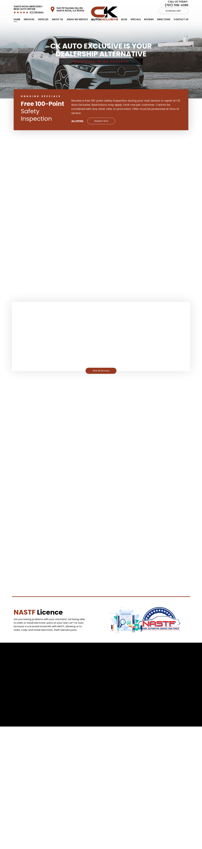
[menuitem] (17, 16)
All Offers (77, 118)
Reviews (149, 17)
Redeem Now (102, 118)
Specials (136, 17)
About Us (57, 17)
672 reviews (37, 9)
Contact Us (181, 17)
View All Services (101, 369)
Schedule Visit (174, 8)
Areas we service (77, 17)
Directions (163, 17)
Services (29, 17)
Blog (124, 17)
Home (17, 17)
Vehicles (43, 17)
